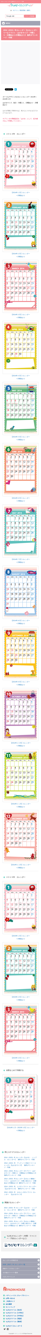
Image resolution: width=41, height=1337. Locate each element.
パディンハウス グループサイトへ (17, 1295)
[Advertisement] (20, 62)
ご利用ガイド (10, 1301)
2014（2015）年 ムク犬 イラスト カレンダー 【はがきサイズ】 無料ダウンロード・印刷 (20, 1188)
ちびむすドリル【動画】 (14, 1321)
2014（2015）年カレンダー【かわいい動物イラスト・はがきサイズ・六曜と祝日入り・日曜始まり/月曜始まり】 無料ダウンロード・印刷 (20, 1181)
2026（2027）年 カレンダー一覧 (14, 1264)
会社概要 (9, 1304)
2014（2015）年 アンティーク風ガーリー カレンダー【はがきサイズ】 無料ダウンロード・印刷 (20, 1165)
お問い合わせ (10, 1298)
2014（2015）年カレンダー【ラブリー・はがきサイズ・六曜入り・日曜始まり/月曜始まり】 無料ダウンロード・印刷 (20, 1173)
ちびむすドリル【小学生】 (15, 1313)
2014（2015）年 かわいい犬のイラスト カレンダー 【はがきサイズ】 (20, 1193)
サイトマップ (10, 1307)
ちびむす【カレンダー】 (14, 1326)
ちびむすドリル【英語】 (14, 1318)
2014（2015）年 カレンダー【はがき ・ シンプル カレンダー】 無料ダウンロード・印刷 (20, 1159)
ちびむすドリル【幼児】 (14, 1310)
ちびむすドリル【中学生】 (15, 1316)
